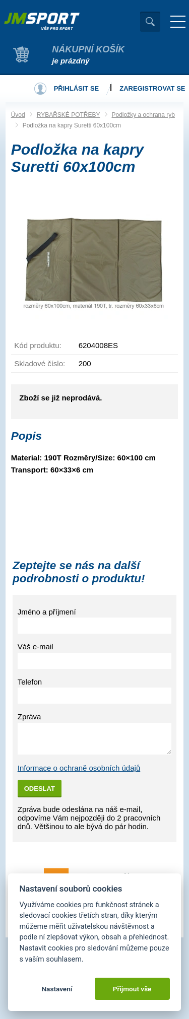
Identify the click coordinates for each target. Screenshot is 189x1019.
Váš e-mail (35, 646)
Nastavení (56, 989)
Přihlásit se (76, 88)
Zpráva (29, 716)
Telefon (30, 681)
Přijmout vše (132, 989)
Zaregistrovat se (152, 88)
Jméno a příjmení (47, 611)
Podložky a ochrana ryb (143, 114)
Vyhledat (150, 22)
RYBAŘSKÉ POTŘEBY (68, 114)
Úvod (18, 114)
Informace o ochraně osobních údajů (79, 768)
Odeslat (39, 788)
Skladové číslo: (39, 363)
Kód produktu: (37, 345)
